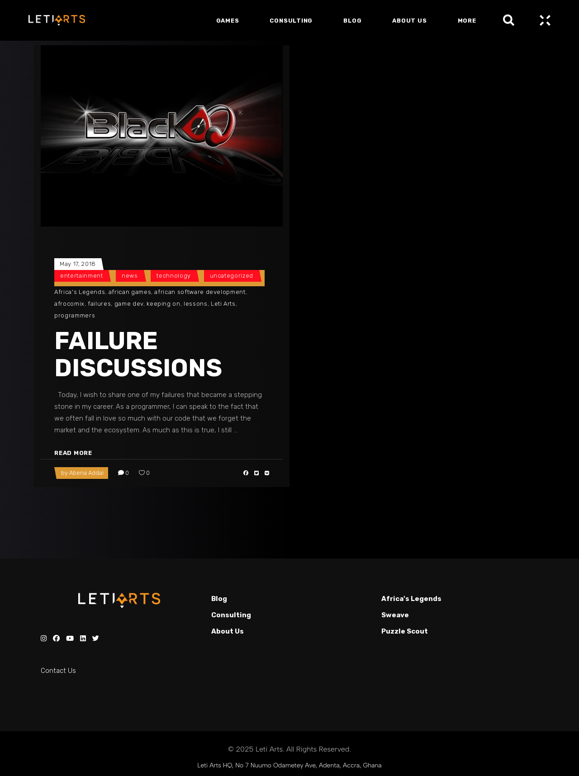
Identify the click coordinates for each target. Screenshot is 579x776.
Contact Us (58, 671)
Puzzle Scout (404, 631)
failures (99, 303)
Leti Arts (223, 303)
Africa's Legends (79, 292)
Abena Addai (86, 472)
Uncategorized (231, 275)
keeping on (163, 303)
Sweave (395, 615)
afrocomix (69, 303)
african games (130, 292)
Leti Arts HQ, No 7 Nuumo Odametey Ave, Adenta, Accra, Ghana (289, 765)
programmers (74, 315)
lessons (196, 303)
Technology (174, 275)
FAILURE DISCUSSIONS (138, 354)
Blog (219, 599)
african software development (199, 292)
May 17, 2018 (78, 263)
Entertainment (81, 275)
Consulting (231, 615)
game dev (128, 303)
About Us (227, 631)
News (130, 275)
